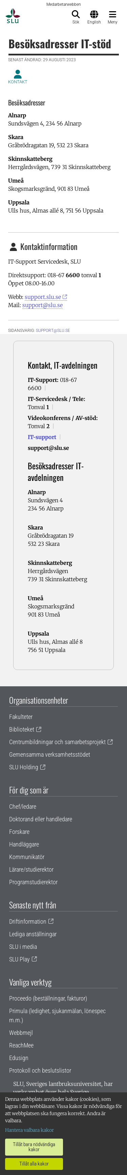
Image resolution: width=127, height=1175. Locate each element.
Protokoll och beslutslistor (40, 1070)
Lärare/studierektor (31, 869)
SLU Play (19, 959)
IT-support (42, 437)
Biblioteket (21, 729)
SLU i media (23, 946)
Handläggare (24, 844)
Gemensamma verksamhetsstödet (49, 754)
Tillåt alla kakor (34, 1164)
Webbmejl (21, 1032)
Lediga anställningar (33, 934)
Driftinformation (27, 921)
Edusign (18, 1057)
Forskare (19, 831)
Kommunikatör (26, 856)
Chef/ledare (22, 806)
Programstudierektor (33, 882)
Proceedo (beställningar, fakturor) (48, 998)
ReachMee (21, 1045)
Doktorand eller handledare (40, 819)
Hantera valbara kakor (29, 1130)
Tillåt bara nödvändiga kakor (34, 1147)
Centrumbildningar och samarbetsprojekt (57, 741)
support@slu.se (42, 305)
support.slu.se (43, 296)
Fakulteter (21, 716)
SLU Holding (23, 767)
